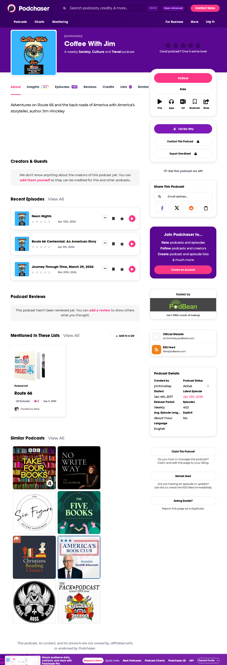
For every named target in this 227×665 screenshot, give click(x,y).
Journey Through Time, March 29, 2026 (63, 267)
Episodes (66, 87)
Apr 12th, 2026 (193, 396)
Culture (98, 52)
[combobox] (122, 8)
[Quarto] (16, 409)
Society (84, 52)
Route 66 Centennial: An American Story (64, 241)
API (191, 660)
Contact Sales (205, 8)
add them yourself (35, 180)
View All (56, 199)
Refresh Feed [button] (183, 476)
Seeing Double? (183, 500)
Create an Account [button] (183, 269)
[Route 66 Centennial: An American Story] (22, 244)
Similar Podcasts (28, 438)
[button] (21, 22)
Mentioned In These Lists (35, 335)
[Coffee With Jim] (34, 53)
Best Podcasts (132, 660)
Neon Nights (41, 216)
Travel (116, 52)
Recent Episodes (27, 199)
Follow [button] (183, 78)
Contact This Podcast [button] (183, 141)
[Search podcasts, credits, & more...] (107, 8)
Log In (210, 22)
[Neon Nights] (22, 218)
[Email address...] (183, 196)
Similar (143, 87)
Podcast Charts (155, 660)
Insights (38, 87)
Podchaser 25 (177, 660)
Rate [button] (183, 89)
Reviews (90, 87)
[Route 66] (29, 365)
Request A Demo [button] (93, 660)
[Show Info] (208, 386)
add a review (99, 310)
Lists (125, 87)
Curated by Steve (30, 409)
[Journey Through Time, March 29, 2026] (22, 269)
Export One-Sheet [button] (183, 153)
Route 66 (23, 393)
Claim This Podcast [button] (183, 451)
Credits (108, 87)
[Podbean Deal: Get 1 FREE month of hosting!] (183, 307)
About (16, 87)
